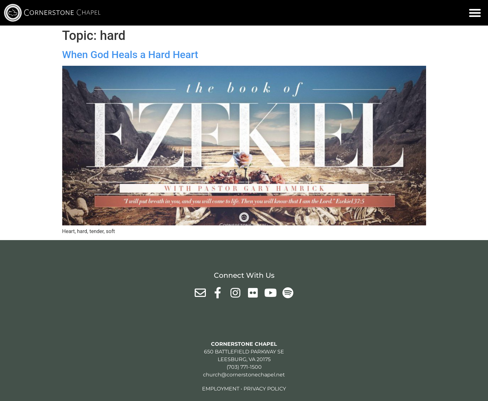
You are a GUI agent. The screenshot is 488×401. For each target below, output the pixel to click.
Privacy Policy (265, 389)
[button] (474, 12)
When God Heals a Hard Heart (130, 55)
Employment (220, 389)
